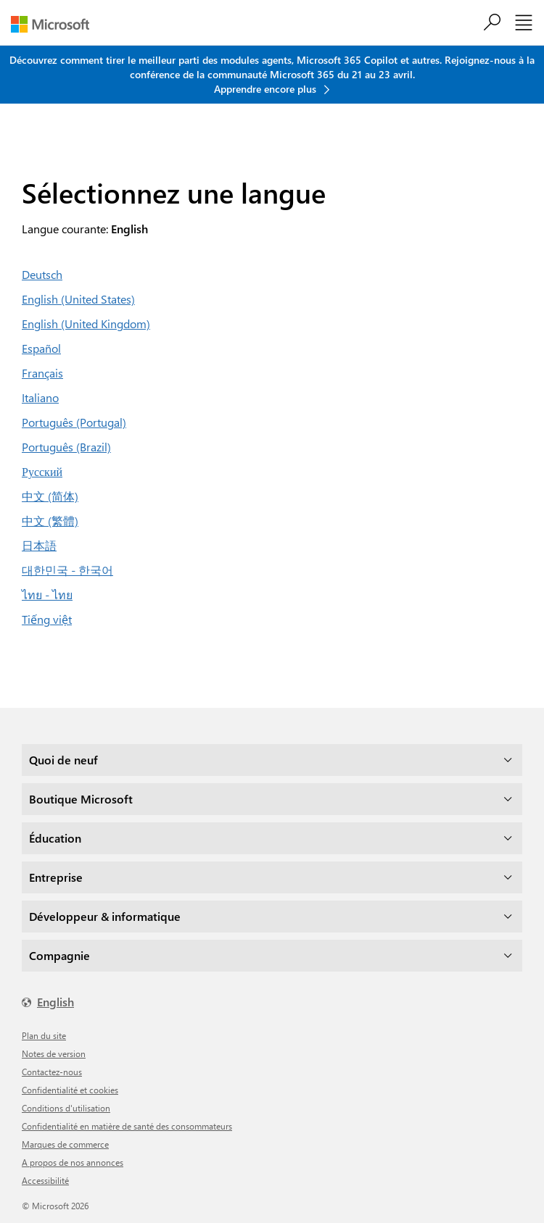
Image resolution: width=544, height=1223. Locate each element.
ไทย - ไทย (47, 594)
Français (42, 372)
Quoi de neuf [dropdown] (63, 759)
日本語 (39, 545)
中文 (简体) (50, 496)
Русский (42, 471)
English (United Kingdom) (86, 323)
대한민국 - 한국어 (67, 569)
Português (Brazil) (66, 446)
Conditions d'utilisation (66, 1108)
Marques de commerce (65, 1144)
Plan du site (44, 1035)
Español (41, 348)
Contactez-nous (52, 1071)
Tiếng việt (47, 619)
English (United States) (78, 298)
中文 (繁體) (50, 520)
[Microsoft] (55, 24)
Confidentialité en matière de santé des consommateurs (127, 1126)
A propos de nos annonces (72, 1162)
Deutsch (42, 274)
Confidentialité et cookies (70, 1089)
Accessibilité (45, 1180)
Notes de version (54, 1053)
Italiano (40, 397)
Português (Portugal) (74, 422)
